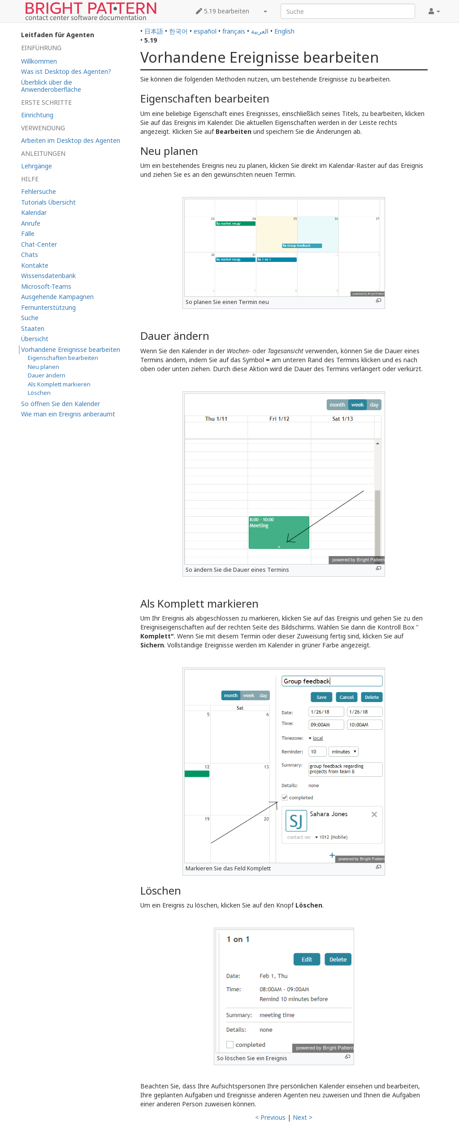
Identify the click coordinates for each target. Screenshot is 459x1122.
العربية (259, 31)
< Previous (270, 1117)
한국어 (178, 31)
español (205, 31)
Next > (302, 1117)
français (233, 31)
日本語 (153, 31)
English (284, 31)
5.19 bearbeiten (222, 11)
